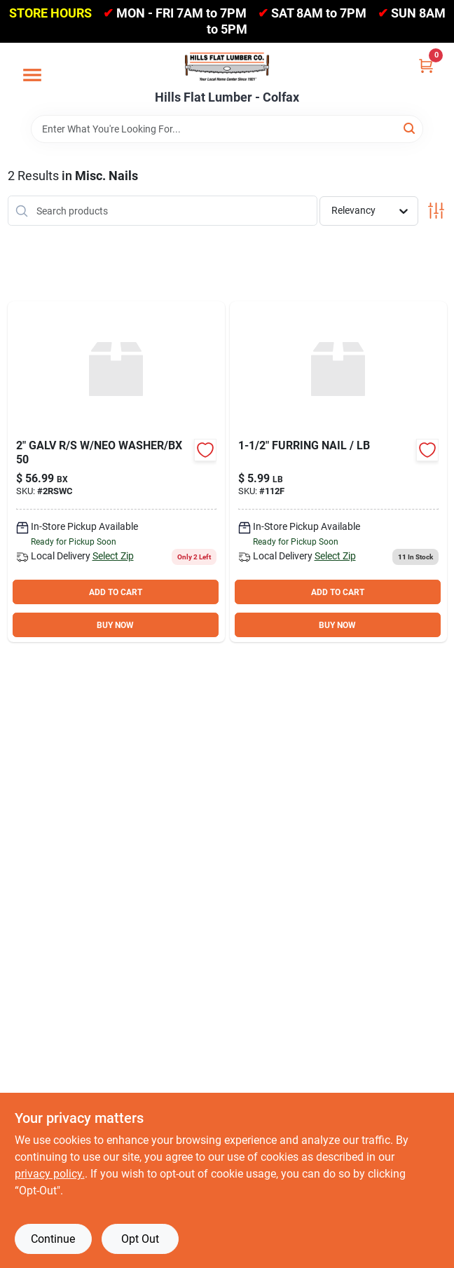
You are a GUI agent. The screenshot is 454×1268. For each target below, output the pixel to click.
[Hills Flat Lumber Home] (227, 67)
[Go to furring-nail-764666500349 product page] (338, 471)
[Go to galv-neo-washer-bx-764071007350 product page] (116, 471)
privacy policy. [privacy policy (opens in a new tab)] (50, 1173)
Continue (53, 1239)
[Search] (410, 127)
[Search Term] (227, 129)
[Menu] (32, 75)
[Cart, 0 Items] (426, 65)
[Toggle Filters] (436, 211)
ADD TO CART (115, 592)
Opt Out (140, 1239)
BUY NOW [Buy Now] (115, 625)
